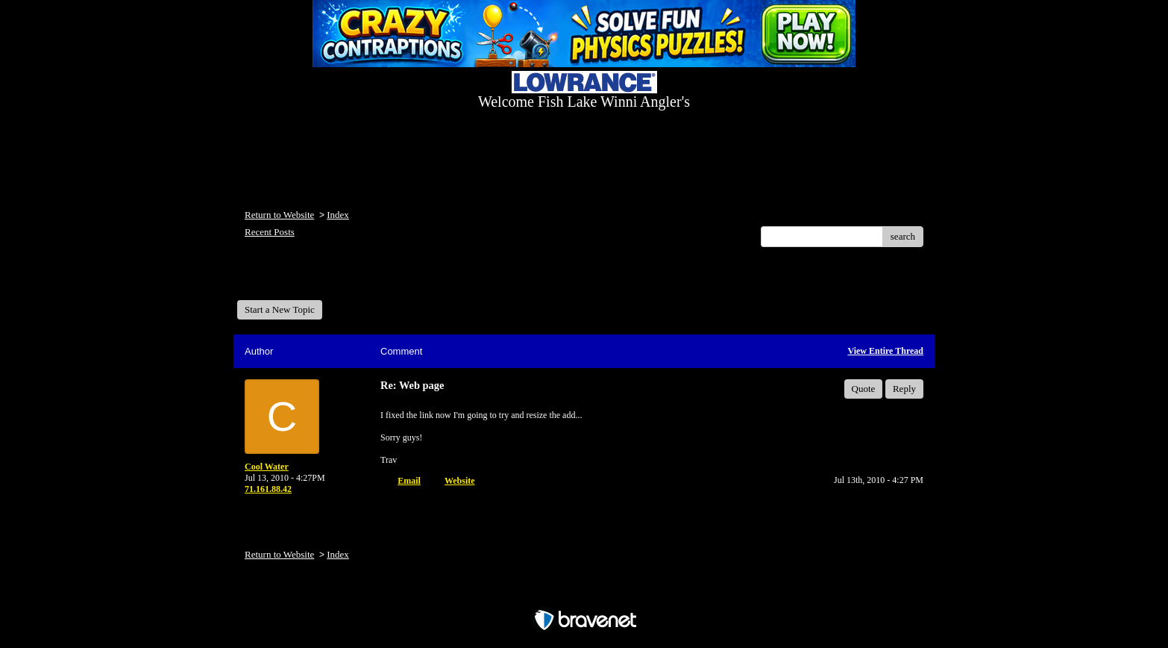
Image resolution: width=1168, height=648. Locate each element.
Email (409, 481)
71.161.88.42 (268, 489)
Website (460, 481)
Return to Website (279, 214)
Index (338, 214)
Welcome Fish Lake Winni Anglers (317, 278)
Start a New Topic (280, 309)
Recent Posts (270, 231)
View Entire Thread (885, 351)
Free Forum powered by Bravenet (584, 593)
